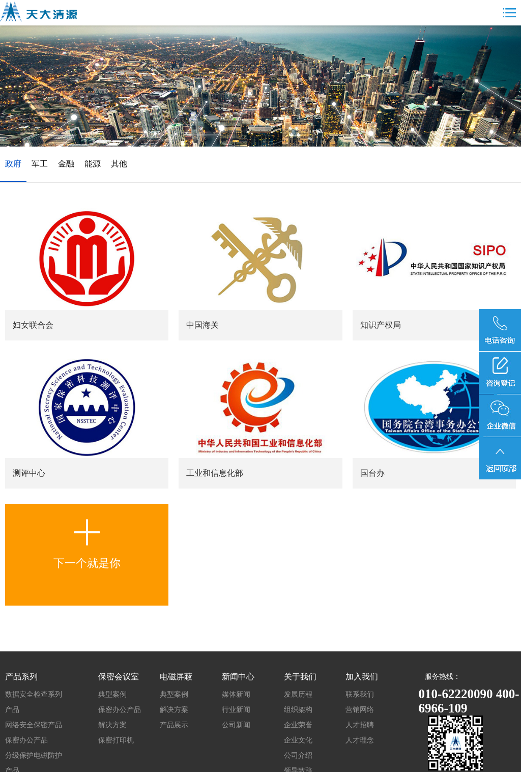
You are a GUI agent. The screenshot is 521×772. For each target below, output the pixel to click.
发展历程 (298, 694)
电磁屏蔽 (176, 676)
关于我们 (300, 676)
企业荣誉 (298, 725)
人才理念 (359, 740)
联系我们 (359, 694)
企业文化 (298, 740)
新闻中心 (238, 676)
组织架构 (298, 709)
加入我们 (361, 676)
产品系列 (21, 676)
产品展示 (174, 725)
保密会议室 (118, 676)
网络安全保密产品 (33, 725)
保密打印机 (116, 740)
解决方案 (112, 725)
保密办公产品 (26, 740)
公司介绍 (298, 755)
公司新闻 (236, 725)
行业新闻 (236, 709)
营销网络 (359, 709)
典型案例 (112, 694)
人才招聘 (359, 725)
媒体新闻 (236, 694)
